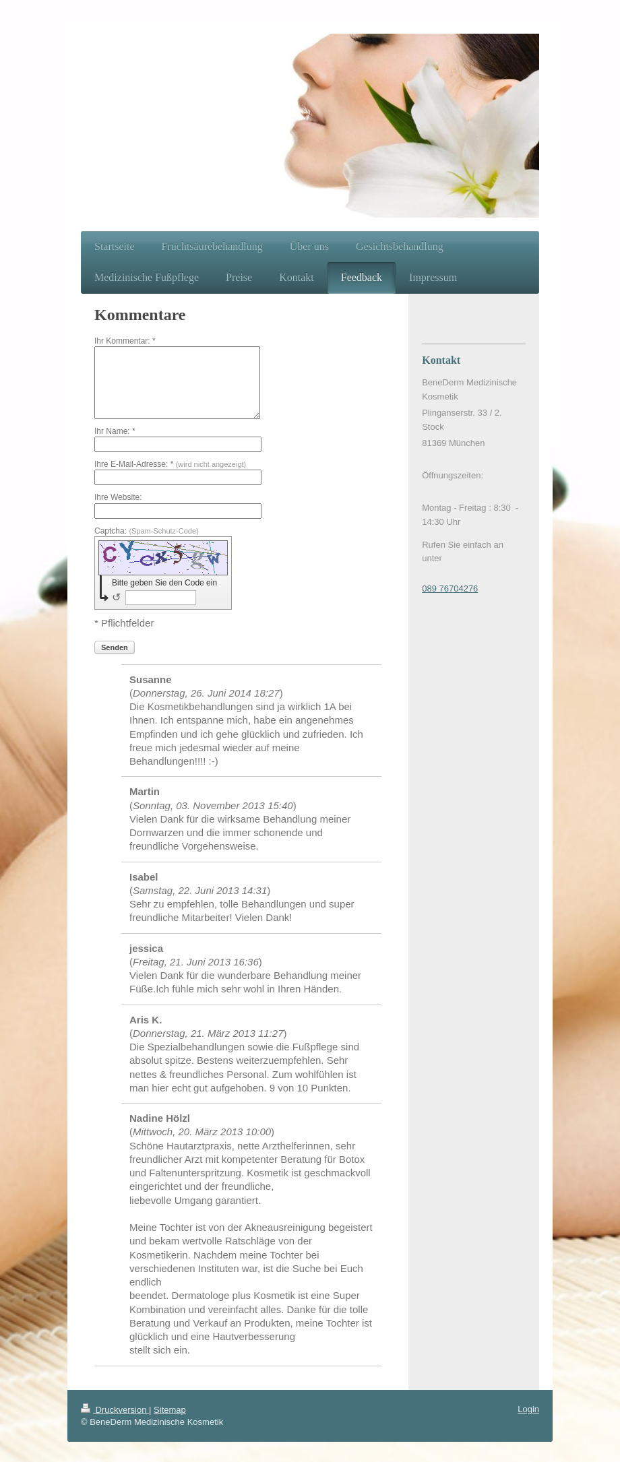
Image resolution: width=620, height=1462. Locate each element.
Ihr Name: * (114, 431)
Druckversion (115, 1410)
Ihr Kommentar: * (125, 341)
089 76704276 (450, 588)
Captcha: (146, 531)
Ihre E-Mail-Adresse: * (170, 464)
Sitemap (170, 1410)
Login (528, 1409)
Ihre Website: (118, 497)
